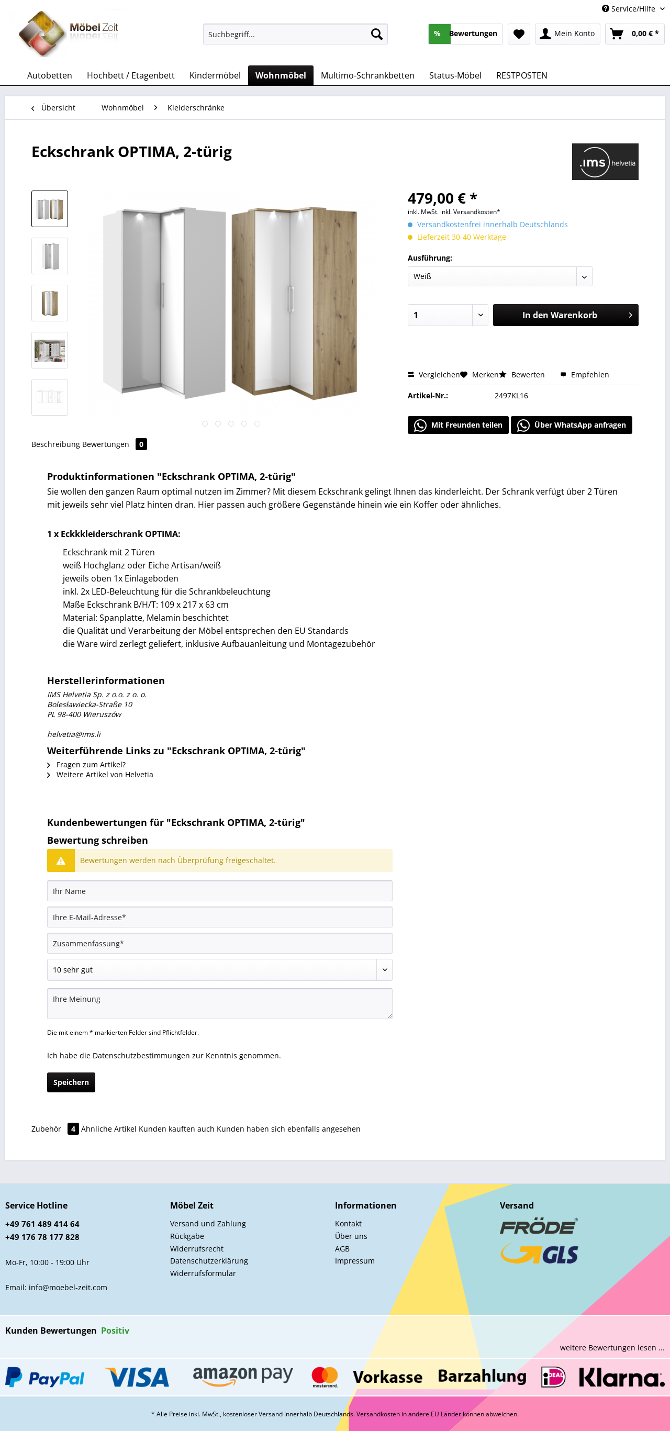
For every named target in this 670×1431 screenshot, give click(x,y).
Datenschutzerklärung (209, 1261)
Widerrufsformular (203, 1273)
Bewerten (523, 374)
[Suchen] (377, 34)
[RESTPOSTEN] (522, 75)
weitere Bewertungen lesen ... (612, 1347)
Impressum (355, 1261)
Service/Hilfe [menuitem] (629, 9)
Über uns (351, 1236)
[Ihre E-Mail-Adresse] (220, 917)
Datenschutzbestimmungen (141, 1055)
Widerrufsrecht (197, 1249)
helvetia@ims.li (73, 734)
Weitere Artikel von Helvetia (100, 774)
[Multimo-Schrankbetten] (368, 75)
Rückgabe (187, 1236)
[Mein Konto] (567, 34)
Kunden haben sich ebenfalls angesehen (289, 1129)
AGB (342, 1249)
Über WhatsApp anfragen (571, 425)
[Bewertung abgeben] (220, 970)
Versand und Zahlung (208, 1223)
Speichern (71, 1082)
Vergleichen (434, 374)
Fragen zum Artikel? (86, 764)
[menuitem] (295, 39)
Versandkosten (378, 1414)
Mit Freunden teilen (458, 425)
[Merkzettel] (519, 34)
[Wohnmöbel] (281, 75)
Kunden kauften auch (177, 1129)
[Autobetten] (50, 75)
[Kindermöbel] (215, 75)
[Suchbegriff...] (295, 34)
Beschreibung (55, 444)
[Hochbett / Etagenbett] (131, 75)
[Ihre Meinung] (220, 1003)
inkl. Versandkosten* (470, 211)
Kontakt (348, 1223)
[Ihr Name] (220, 890)
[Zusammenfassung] (220, 943)
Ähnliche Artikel (109, 1129)
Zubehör (56, 1129)
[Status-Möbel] (455, 75)
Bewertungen (114, 444)
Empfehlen (584, 374)
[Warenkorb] (635, 34)
